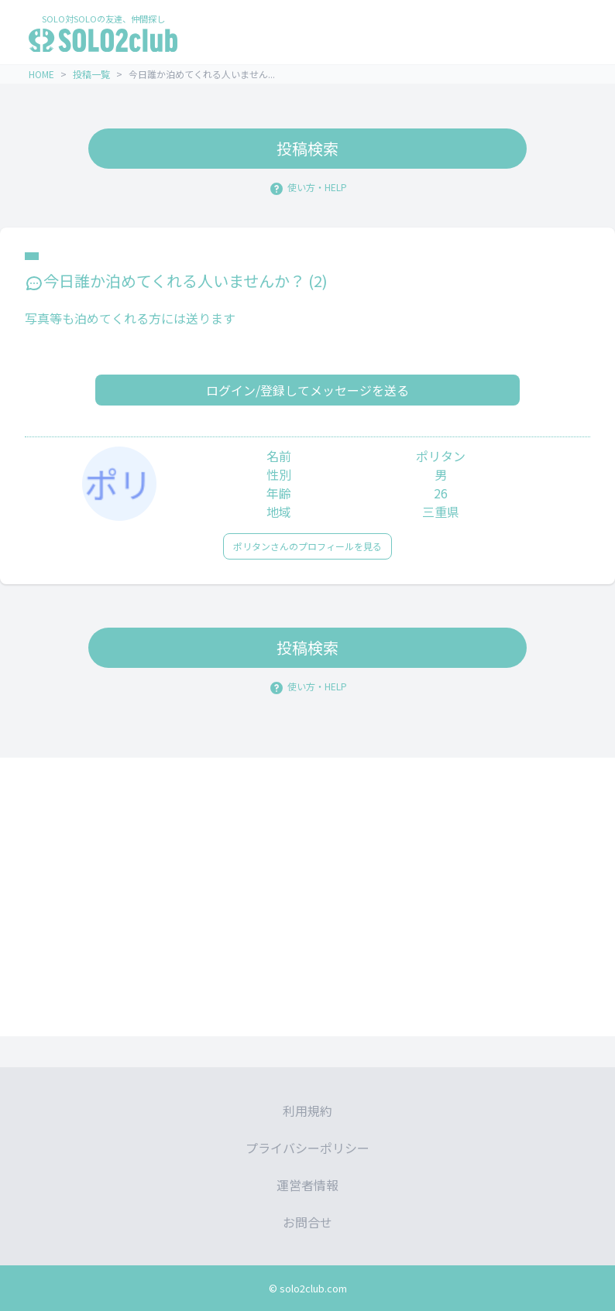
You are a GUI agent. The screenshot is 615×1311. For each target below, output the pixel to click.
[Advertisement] (307, 897)
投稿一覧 (91, 73)
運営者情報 (307, 1185)
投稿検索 (307, 148)
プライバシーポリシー (307, 1147)
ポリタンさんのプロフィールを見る (307, 546)
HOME (41, 73)
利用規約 (307, 1110)
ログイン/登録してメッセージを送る (307, 390)
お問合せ (307, 1222)
